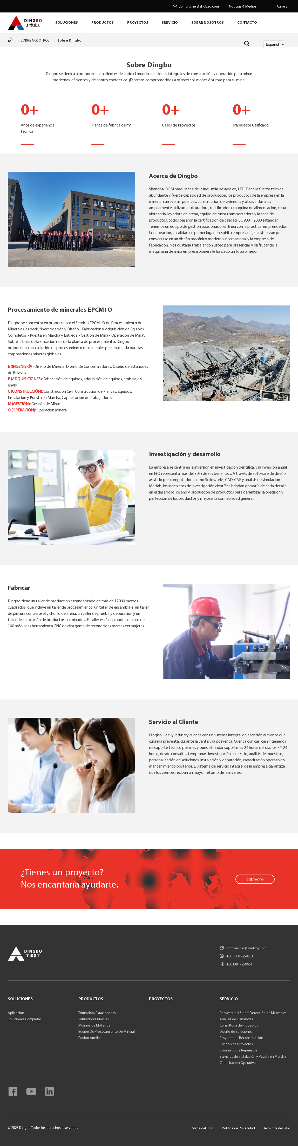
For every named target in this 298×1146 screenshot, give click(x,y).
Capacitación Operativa (238, 1063)
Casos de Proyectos (184, 117)
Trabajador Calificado (255, 117)
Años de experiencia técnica (43, 117)
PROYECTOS (137, 23)
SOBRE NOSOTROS (207, 23)
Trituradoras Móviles (93, 1019)
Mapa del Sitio (202, 1128)
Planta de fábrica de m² (113, 117)
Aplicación (16, 1013)
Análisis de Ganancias (236, 1019)
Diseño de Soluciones (236, 1032)
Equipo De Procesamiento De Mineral (106, 1032)
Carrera (282, 7)
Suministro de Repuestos (238, 1050)
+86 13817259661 (239, 956)
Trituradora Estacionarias (97, 1013)
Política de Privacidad (238, 1128)
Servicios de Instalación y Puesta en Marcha (253, 1057)
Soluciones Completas (25, 1019)
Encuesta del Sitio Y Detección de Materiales (253, 1013)
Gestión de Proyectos (236, 1044)
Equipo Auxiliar (89, 1038)
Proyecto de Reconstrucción (241, 1038)
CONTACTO (247, 23)
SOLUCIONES (66, 23)
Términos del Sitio (276, 1128)
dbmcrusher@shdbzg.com (199, 7)
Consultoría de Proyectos (239, 1026)
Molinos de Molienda (94, 1026)
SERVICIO (170, 23)
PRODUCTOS (102, 23)
